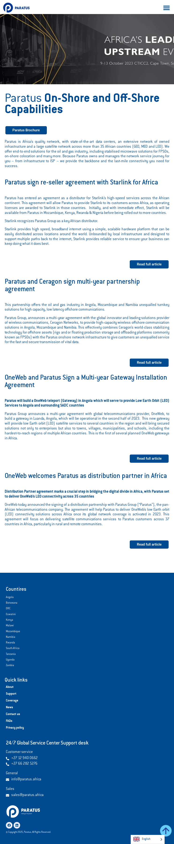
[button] (166, 7)
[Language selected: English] (148, 839)
